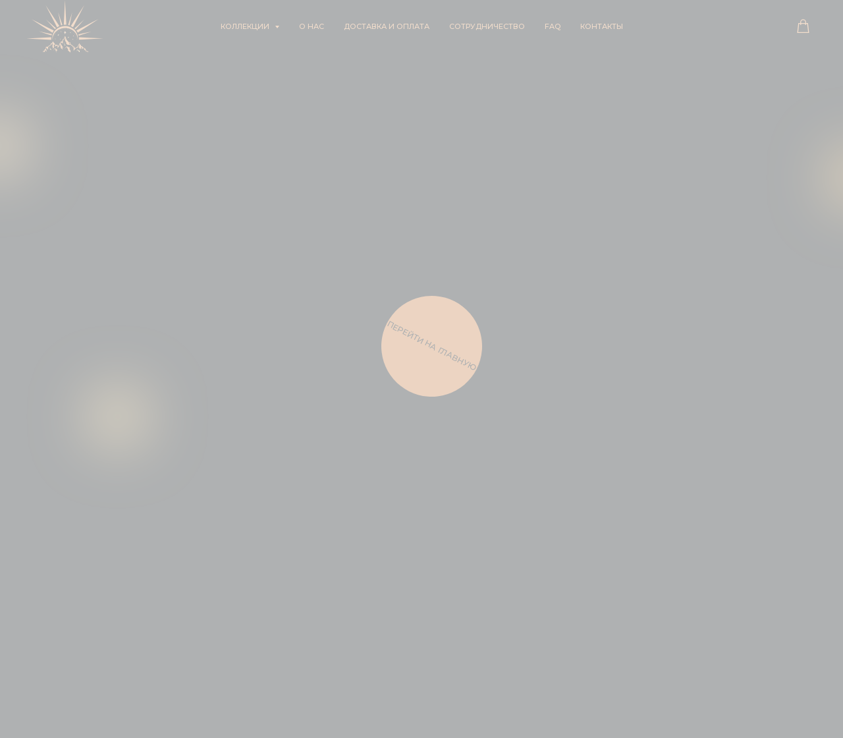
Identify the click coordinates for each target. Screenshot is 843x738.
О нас (311, 26)
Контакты (601, 26)
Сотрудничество (487, 26)
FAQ (552, 26)
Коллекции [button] (246, 26)
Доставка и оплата (386, 26)
